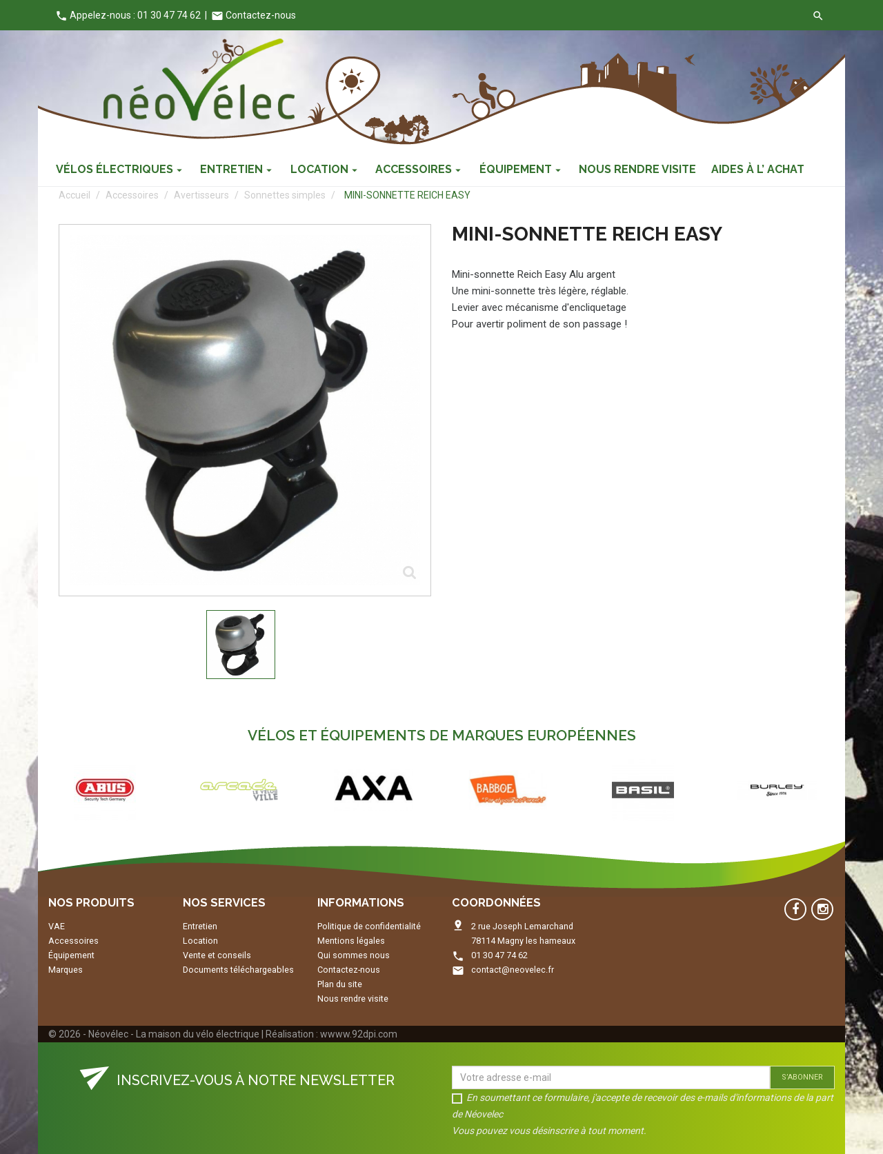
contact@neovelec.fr (512, 969)
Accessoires (73, 940)
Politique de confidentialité (369, 926)
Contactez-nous (253, 15)
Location (200, 940)
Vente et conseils (217, 955)
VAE (56, 926)
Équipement (71, 955)
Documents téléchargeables (238, 969)
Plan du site (339, 984)
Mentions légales (351, 940)
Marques (65, 969)
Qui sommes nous (353, 955)
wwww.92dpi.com (358, 1034)
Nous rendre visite (352, 998)
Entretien (200, 926)
